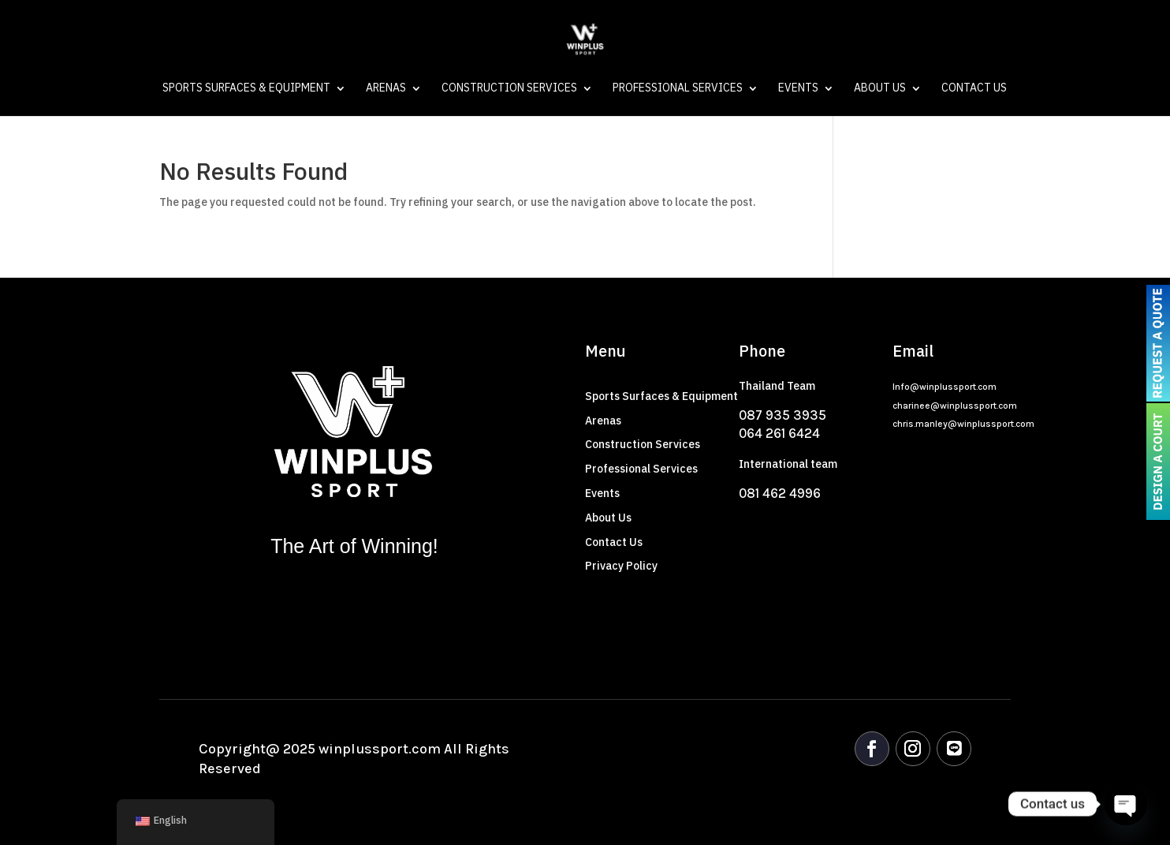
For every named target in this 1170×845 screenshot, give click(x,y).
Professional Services (678, 90)
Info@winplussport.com (944, 386)
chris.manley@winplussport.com (963, 423)
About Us (880, 90)
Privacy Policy (621, 566)
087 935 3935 (782, 415)
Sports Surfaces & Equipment (246, 90)
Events (798, 90)
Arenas (386, 90)
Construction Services (509, 90)
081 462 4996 (780, 493)
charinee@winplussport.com (954, 405)
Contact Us (974, 90)
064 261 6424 (779, 433)
